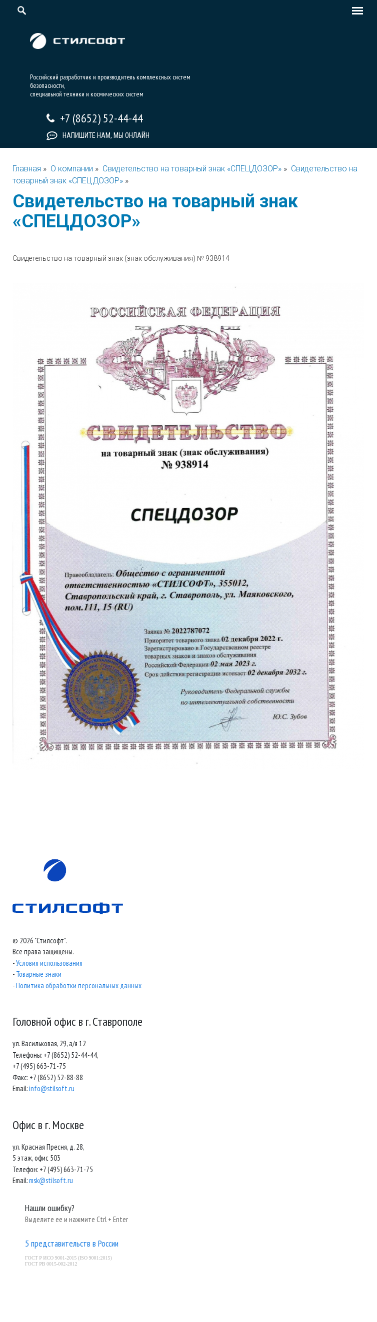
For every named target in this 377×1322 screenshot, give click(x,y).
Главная (26, 168)
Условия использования (49, 963)
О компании (71, 168)
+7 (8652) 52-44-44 (101, 118)
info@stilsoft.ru (51, 1088)
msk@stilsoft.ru (51, 1180)
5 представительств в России (71, 1243)
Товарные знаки (39, 974)
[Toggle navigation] (355, 11)
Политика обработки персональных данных (79, 985)
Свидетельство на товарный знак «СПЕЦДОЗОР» (193, 168)
